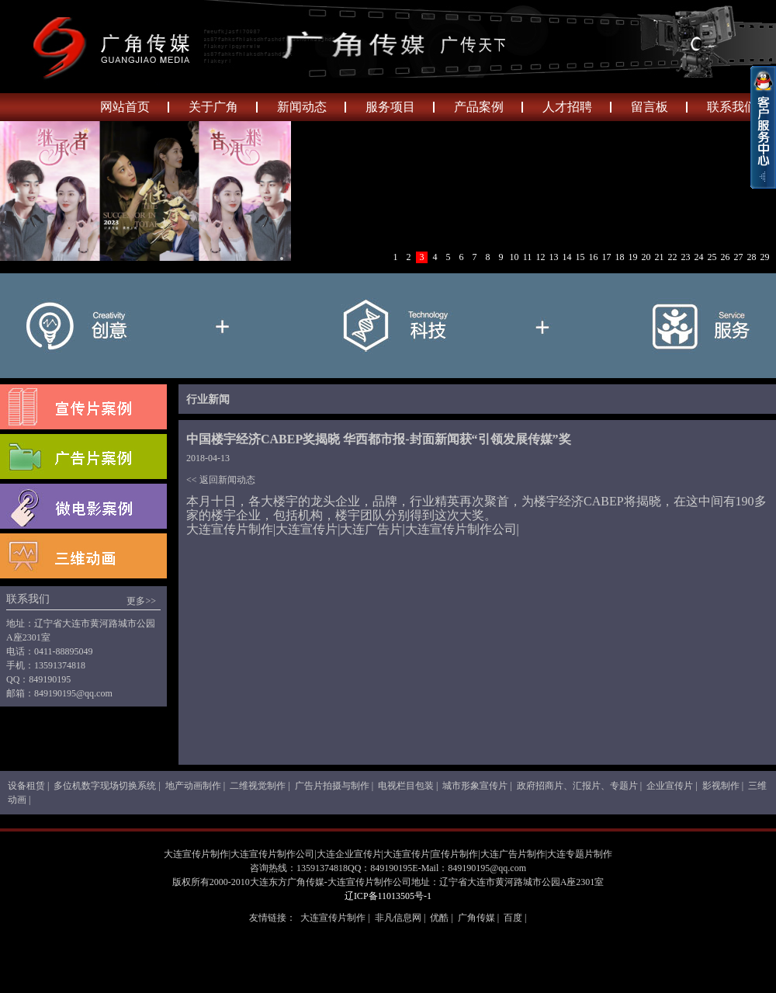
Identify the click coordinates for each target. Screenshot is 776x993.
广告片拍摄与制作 (332, 785)
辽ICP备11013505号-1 (388, 896)
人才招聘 (567, 106)
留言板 (649, 106)
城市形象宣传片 (475, 785)
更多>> (141, 600)
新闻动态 (302, 106)
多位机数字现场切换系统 (105, 785)
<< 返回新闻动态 (220, 479)
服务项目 (390, 106)
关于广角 (213, 106)
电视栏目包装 (406, 785)
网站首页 (125, 106)
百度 (513, 917)
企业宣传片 (669, 785)
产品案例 (479, 106)
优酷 (439, 917)
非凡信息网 (398, 917)
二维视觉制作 (258, 785)
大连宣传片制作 (332, 917)
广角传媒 (476, 917)
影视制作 (721, 785)
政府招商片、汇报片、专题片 (577, 785)
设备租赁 (26, 785)
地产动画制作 (193, 785)
